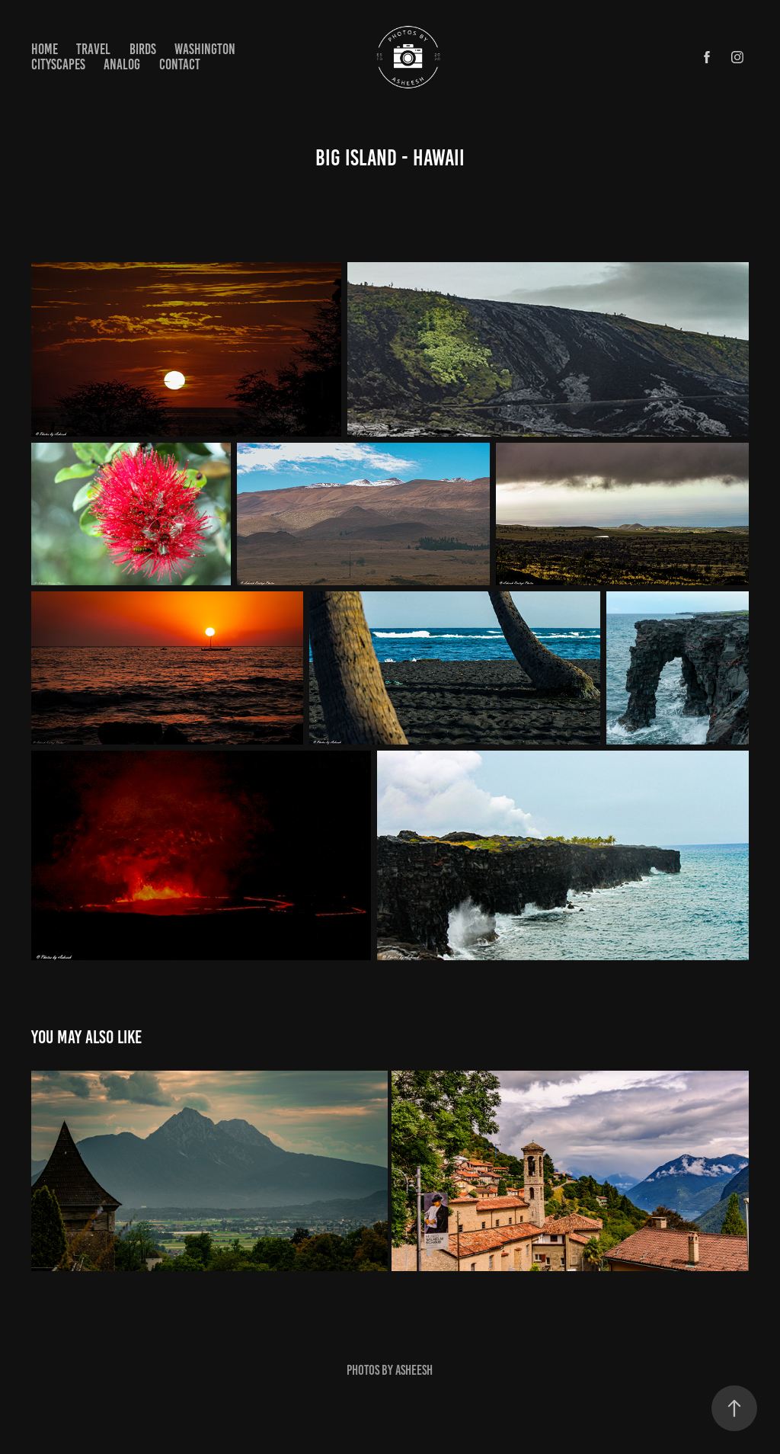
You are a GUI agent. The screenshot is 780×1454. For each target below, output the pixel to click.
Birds (142, 49)
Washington (204, 49)
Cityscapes (58, 64)
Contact (179, 64)
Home (44, 49)
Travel (93, 49)
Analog (122, 64)
